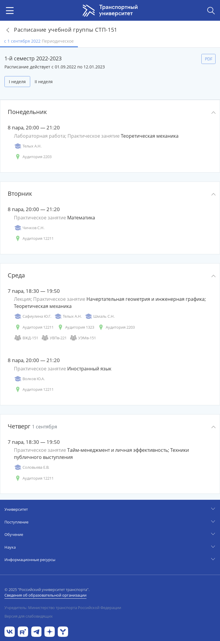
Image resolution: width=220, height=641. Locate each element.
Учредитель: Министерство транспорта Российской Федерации (62, 607)
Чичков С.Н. (29, 228)
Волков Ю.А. (29, 379)
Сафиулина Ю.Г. (32, 316)
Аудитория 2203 (33, 157)
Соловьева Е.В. (31, 467)
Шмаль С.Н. (100, 316)
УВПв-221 (54, 338)
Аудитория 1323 (75, 327)
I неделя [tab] (17, 81)
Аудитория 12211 (34, 238)
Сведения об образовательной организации (45, 595)
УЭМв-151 (83, 338)
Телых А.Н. (27, 146)
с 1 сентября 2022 (39, 41)
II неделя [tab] (44, 81)
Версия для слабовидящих (28, 616)
